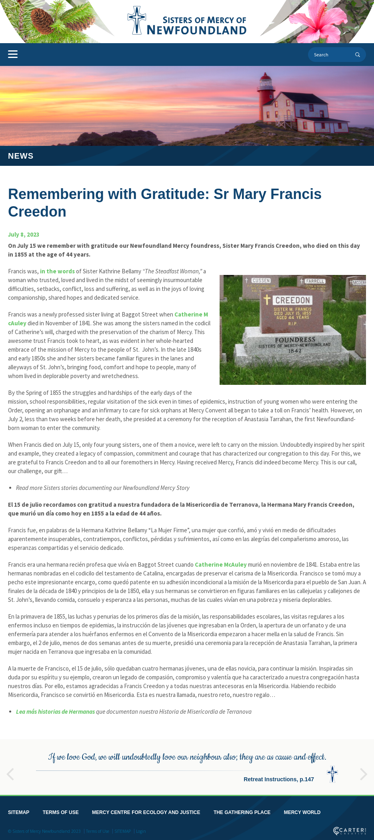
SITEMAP (18, 811)
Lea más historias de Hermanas (55, 711)
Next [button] (364, 769)
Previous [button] (10, 769)
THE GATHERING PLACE (242, 811)
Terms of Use (97, 829)
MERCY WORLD (302, 811)
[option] (187, 765)
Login (141, 829)
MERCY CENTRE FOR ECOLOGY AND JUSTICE (146, 811)
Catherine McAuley (221, 564)
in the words (57, 271)
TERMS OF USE (61, 811)
